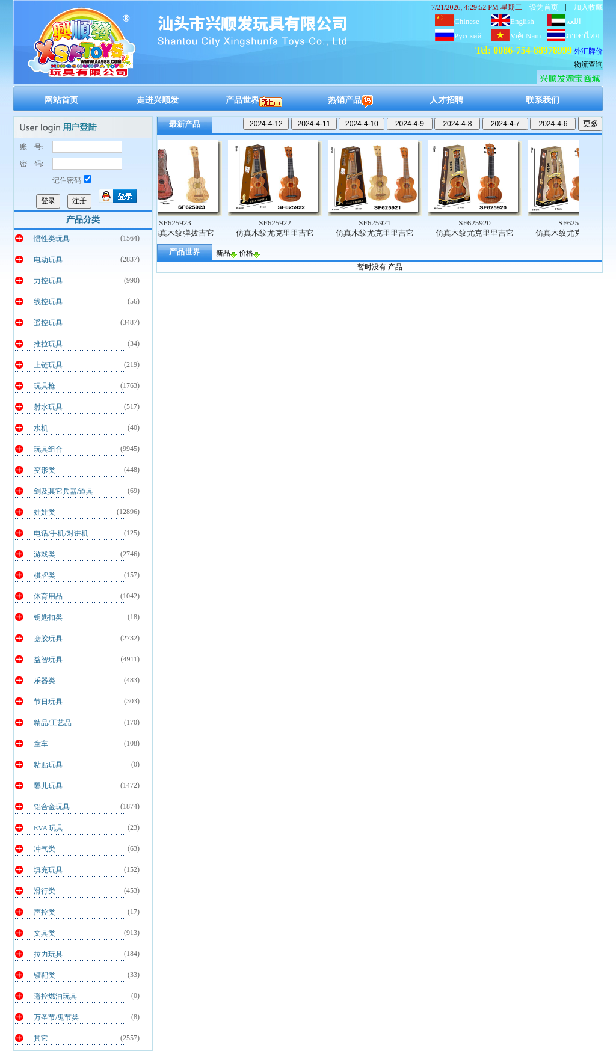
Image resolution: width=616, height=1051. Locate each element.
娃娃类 (44, 512)
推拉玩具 (48, 344)
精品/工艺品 (53, 723)
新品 (226, 253)
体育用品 (48, 596)
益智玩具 (48, 659)
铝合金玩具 (52, 807)
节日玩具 (48, 701)
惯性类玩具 (52, 238)
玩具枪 (44, 386)
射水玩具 (48, 407)
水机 (41, 428)
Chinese (466, 21)
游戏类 (44, 554)
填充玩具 (48, 870)
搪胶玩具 (48, 638)
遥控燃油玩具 (55, 996)
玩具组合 (48, 449)
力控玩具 (48, 281)
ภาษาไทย (583, 35)
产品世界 (254, 100)
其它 (41, 1038)
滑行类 (44, 891)
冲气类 (44, 849)
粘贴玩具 (48, 765)
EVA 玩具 (48, 828)
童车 (41, 744)
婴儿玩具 (48, 786)
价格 (249, 253)
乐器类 (44, 680)
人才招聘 (446, 100)
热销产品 (350, 100)
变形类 (44, 470)
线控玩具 (48, 302)
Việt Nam (525, 35)
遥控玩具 (48, 323)
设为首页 (543, 7)
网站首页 (61, 100)
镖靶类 (44, 975)
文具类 (44, 933)
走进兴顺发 (158, 100)
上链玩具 (48, 365)
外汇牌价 (588, 51)
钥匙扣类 (48, 617)
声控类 (44, 912)
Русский (468, 35)
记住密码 (71, 180)
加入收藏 (588, 7)
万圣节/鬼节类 (56, 1017)
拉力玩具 (48, 954)
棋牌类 (44, 575)
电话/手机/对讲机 (61, 533)
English (522, 21)
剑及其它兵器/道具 (63, 491)
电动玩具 (48, 260)
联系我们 (542, 100)
